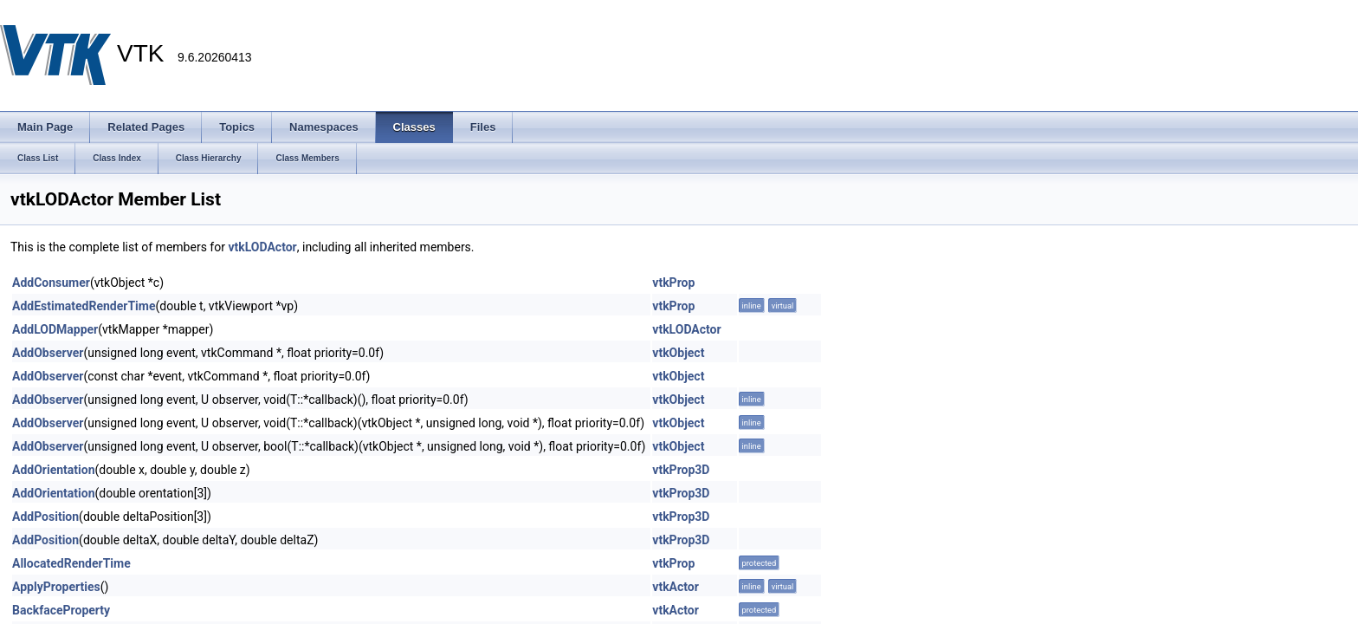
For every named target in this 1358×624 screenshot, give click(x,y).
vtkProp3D (680, 470)
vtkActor (675, 587)
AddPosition (45, 516)
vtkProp (673, 282)
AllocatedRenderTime (71, 563)
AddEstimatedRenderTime (84, 306)
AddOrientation (53, 470)
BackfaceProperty (61, 610)
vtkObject (678, 353)
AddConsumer (51, 282)
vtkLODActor (262, 247)
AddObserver (47, 353)
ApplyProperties (56, 587)
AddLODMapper (55, 329)
